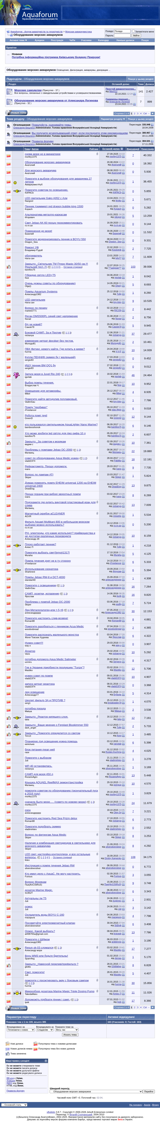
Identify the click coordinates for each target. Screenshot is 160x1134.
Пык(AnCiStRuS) (33, 884)
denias (118, 958)
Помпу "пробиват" (36, 407)
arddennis (116, 941)
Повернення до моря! (38, 231)
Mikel (27, 393)
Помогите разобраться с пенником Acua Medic (54, 626)
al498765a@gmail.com (36, 934)
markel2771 (31, 310)
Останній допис (111, 149)
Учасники (86, 40)
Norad (28, 319)
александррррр (113, 579)
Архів (147, 1105)
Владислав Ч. (32, 385)
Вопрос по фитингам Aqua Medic (45, 834)
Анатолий (30, 165)
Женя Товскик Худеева (37, 637)
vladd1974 (30, 461)
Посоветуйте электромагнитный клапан (50, 922)
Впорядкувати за (45, 1027)
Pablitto (118, 460)
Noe (27, 278)
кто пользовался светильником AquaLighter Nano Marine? (61, 424)
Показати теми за (64, 1027)
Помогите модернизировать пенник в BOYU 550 (55, 239)
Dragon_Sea (31, 242)
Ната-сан (29, 258)
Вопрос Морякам (35, 881)
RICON (117, 310)
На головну (135, 1105)
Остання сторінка (72, 267)
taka (27, 719)
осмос (28, 906)
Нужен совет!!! (34, 642)
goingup (117, 784)
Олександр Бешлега (24, 127)
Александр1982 (33, 294)
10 (133, 350)
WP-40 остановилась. (38, 765)
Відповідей (133, 149)
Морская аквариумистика (78, 31)
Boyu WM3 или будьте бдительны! (46, 955)
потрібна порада (35, 708)
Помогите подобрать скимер (43, 826)
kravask (118, 933)
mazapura (30, 917)
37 (133, 333)
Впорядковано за (16, 1027)
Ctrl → (146, 113)
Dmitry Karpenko (113, 858)
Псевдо (109, 31)
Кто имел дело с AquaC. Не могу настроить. (53, 873)
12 (133, 416)
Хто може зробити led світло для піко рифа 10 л (55, 433)
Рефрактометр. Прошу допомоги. (46, 466)
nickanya (29, 335)
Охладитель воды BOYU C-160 (44, 914)
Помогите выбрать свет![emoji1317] (47, 552)
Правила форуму (15, 1090)
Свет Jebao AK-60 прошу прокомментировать (53, 222)
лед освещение (34, 692)
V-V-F (119, 351)
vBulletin (51, 1112)
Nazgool (29, 201)
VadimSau (30, 402)
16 (133, 586)
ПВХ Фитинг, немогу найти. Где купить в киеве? (55, 349)
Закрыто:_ (45, 441)
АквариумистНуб (34, 184)
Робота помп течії (36, 415)
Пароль (109, 35)
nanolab (117, 743)
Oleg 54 (118, 812)
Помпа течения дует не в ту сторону (48, 560)
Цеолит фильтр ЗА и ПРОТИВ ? (45, 700)
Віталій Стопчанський (81, 1114)
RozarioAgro (31, 777)
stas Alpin (116, 409)
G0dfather (117, 966)
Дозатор (30, 651)
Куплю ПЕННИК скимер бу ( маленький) (50, 357)
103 (133, 266)
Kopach (28, 209)
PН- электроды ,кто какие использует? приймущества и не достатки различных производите (60, 534)
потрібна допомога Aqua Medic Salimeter (50, 659)
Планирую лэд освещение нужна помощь (51, 741)
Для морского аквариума (40, 170)
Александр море (33, 950)
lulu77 (118, 258)
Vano (27, 654)
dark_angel (30, 727)
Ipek (27, 1002)
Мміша (28, 711)
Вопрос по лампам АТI (39, 474)
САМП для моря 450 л (39, 774)
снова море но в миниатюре (42, 154)
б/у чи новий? (33, 324)
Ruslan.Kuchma (114, 752)
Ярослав (29, 596)
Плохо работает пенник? (40, 544)
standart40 (30, 580)
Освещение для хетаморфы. (43, 390)
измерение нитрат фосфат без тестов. (49, 340)
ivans (27, 469)
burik (119, 596)
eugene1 (117, 900)
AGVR (28, 516)
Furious (28, 876)
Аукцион (39, 40)
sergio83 (29, 360)
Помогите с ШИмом (37, 939)
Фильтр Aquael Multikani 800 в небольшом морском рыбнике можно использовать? (57, 523)
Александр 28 (32, 539)
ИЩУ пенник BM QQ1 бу (40, 365)
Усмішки (11, 1080)
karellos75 (30, 269)
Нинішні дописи (125, 40)
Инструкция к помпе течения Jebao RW (50, 865)
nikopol (118, 217)
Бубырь (118, 694)
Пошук (144, 40)
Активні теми (17, 40)
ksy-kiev (117, 302)
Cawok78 (29, 327)
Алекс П (29, 547)
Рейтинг (94, 149)
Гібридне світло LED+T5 (40, 275)
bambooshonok (32, 427)
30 (133, 611)
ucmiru (28, 662)
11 (133, 992)
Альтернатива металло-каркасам (46, 214)
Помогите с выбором (38, 757)
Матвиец (29, 452)
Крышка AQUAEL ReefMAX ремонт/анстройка (54, 782)
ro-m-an (29, 225)
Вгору (155, 1105)
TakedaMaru (31, 994)
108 (133, 857)
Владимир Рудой (34, 250)
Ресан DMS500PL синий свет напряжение (51, 316)
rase (27, 752)
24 (133, 803)
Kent (119, 735)
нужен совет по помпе (39, 675)
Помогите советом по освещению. (46, 189)
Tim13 (28, 736)
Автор (35, 149)
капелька (29, 744)
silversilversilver (114, 768)
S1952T (29, 893)
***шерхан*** (114, 268)
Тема (27, 149)
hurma (28, 352)
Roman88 (30, 621)
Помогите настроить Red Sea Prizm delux (51, 818)
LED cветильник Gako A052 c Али (46, 198)
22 (133, 451)
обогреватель (33, 255)
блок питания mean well (40, 749)
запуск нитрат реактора (40, 683)
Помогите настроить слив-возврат (46, 618)
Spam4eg (30, 958)
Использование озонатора (41, 568)
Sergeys (117, 661)
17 (133, 948)
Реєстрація (57, 40)
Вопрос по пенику (36, 307)
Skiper (28, 477)
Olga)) (28, 286)
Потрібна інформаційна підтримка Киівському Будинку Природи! (56, 57)
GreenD (29, 418)
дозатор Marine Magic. (39, 890)
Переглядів (147, 149)
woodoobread (32, 629)
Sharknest (30, 571)
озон (28, 810)
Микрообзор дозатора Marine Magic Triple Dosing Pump (59, 991)
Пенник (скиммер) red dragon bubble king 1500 (54, 206)
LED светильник (35, 299)
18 (133, 459)
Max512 (113, 91)
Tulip (119, 294)
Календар (103, 40)
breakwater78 (115, 702)
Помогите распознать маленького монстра (52, 634)
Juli (26, 760)
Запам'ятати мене (143, 31)
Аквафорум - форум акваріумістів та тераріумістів (36, 31)
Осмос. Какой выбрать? (40, 931)
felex (27, 860)
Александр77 (32, 695)
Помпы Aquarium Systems (41, 291)
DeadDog (29, 488)
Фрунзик (117, 571)
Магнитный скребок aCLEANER (45, 513)
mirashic (117, 516)
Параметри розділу (112, 119)
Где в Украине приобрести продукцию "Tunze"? (55, 667)
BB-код (10, 1078)
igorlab (118, 277)
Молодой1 (30, 343)
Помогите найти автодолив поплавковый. (51, 399)
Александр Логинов (119, 101)
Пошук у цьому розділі (140, 79)
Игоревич (30, 217)
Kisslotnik (116, 250)
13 (133, 485)
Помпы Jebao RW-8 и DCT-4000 (45, 577)
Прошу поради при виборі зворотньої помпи (53, 494)
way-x (28, 645)
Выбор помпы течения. (39, 382)
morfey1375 (31, 157)
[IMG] (9, 1083)
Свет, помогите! (35, 972)
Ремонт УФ (32, 247)
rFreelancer (30, 410)
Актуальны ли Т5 (35, 898)
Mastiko (29, 670)
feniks (119, 200)
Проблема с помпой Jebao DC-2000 (47, 601)
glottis (28, 967)
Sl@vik (117, 925)
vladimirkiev (115, 760)
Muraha (28, 555)
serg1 (28, 703)
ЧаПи (72, 40)
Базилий (29, 234)
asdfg (119, 604)
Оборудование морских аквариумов (47, 162)
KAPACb (29, 192)
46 (133, 375)
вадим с (29, 444)
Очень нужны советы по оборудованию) (50, 283)
